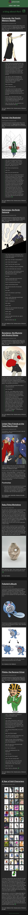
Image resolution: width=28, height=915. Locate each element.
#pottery (8, 575)
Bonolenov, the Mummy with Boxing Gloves (12, 334)
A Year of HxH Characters (13, 781)
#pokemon (6, 664)
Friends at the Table (19, 893)
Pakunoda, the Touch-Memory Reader (11, 19)
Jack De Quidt (7, 902)
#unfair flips (13, 495)
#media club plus (17, 108)
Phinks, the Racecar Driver (13, 672)
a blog (10, 5)
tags (18, 5)
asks (14, 5)
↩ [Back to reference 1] (23, 491)
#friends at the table (20, 495)
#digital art (9, 108)
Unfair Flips (4, 468)
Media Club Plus (16, 27)
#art (5, 108)
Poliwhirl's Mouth (9, 584)
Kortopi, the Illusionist (11, 117)
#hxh (12, 108)
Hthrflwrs (8, 467)
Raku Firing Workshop (11, 505)
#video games (7, 495)
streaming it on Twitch (12, 468)
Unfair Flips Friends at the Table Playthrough (13, 425)
